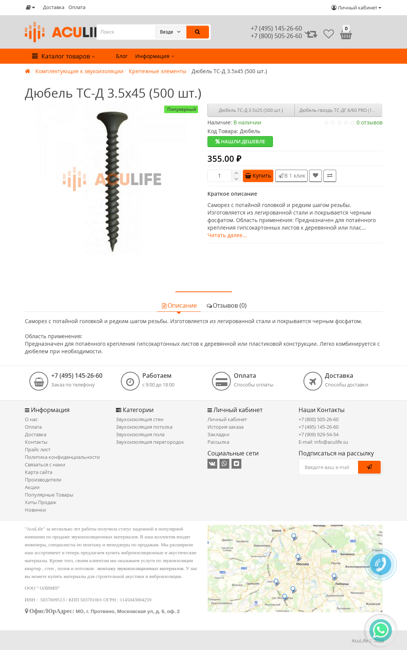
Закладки (218, 434)
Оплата (77, 7)
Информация (154, 56)
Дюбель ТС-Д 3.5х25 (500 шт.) (251, 110)
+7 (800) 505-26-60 (318, 419)
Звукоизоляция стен (139, 419)
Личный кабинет (227, 419)
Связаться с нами (45, 464)
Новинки (35, 509)
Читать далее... (227, 235)
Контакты (36, 441)
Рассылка (218, 441)
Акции (32, 487)
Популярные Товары (49, 494)
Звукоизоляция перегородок (150, 441)
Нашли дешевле (240, 141)
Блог (122, 56)
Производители (43, 479)
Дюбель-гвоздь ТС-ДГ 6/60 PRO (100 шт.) (340, 110)
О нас (31, 419)
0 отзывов (370, 122)
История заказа (225, 426)
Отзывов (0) (226, 305)
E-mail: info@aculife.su (323, 441)
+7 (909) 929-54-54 (318, 434)
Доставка (53, 7)
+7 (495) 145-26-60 (276, 28)
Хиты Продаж (40, 502)
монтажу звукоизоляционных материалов (141, 568)
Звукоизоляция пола (140, 434)
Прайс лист (37, 449)
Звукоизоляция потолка (144, 426)
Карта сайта (38, 472)
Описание (179, 305)
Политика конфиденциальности (62, 457)
